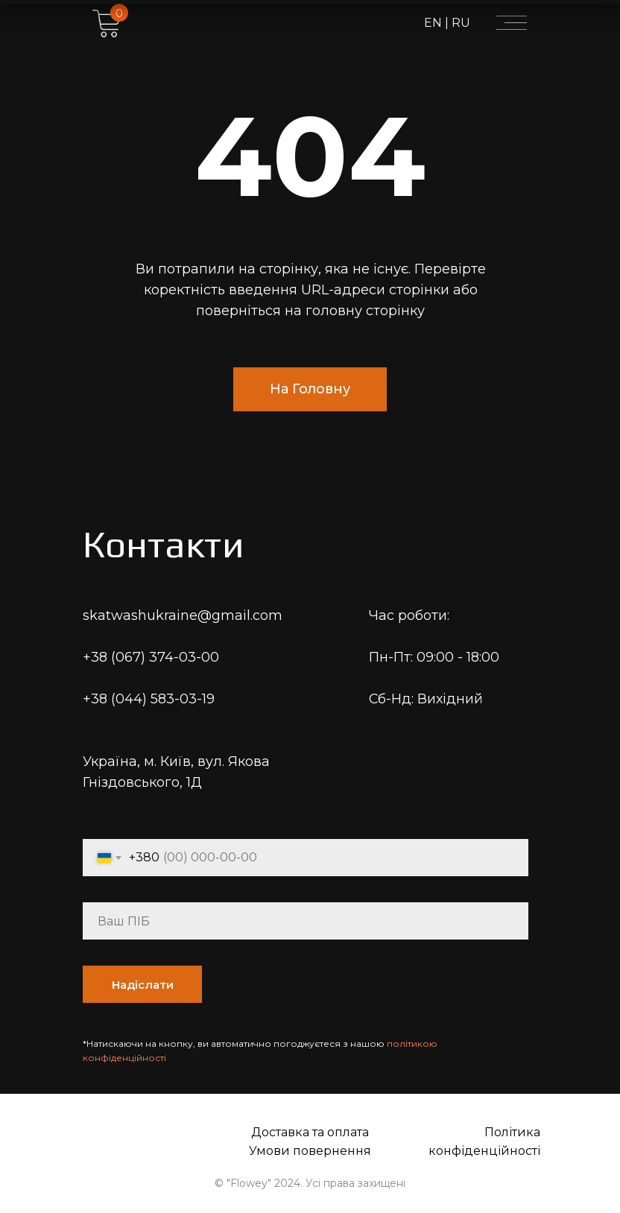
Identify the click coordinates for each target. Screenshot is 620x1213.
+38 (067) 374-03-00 (151, 657)
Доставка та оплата (310, 1132)
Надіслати (143, 985)
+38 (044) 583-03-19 (149, 699)
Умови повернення (310, 1151)
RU (459, 23)
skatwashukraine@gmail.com (182, 615)
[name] (305, 921)
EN (434, 23)
